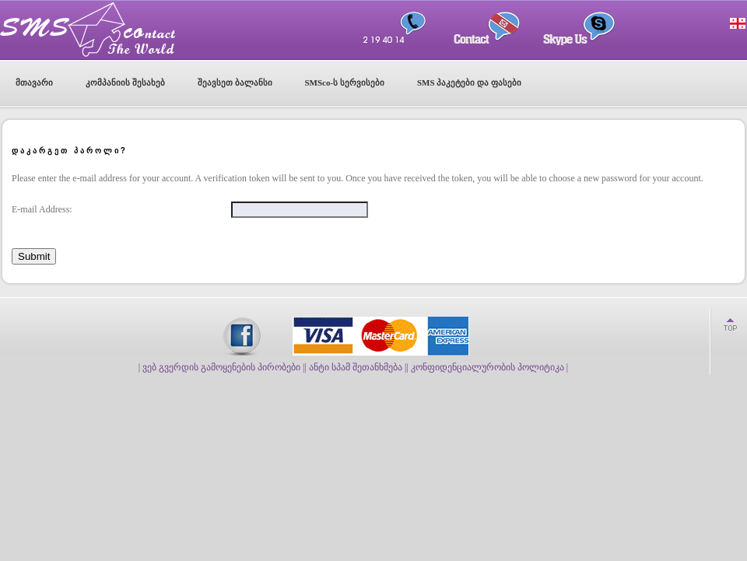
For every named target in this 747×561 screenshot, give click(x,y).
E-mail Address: (42, 209)
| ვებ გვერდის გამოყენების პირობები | (222, 367)
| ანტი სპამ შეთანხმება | (356, 367)
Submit (34, 256)
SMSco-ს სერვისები (344, 82)
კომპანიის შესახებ (125, 82)
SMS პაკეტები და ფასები (469, 82)
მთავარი (34, 82)
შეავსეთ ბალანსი (235, 82)
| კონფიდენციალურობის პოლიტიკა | (487, 367)
